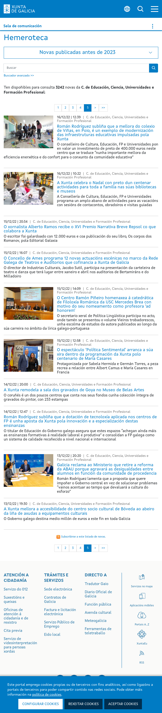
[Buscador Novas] (76, 68)
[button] (154, 9)
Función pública (98, 605)
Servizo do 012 (16, 589)
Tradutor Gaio (96, 584)
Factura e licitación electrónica (60, 612)
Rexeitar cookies (83, 704)
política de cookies (46, 694)
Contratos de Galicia (55, 600)
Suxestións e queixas (14, 600)
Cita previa (13, 631)
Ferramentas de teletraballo (98, 631)
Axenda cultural (98, 613)
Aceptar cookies (123, 704)
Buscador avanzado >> (19, 75)
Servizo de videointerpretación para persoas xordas (20, 645)
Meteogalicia (96, 621)
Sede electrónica (58, 589)
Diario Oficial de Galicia (98, 594)
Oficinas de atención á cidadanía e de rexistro (16, 616)
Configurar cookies (40, 704)
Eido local (52, 635)
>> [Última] (103, 107)
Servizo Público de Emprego (59, 625)
